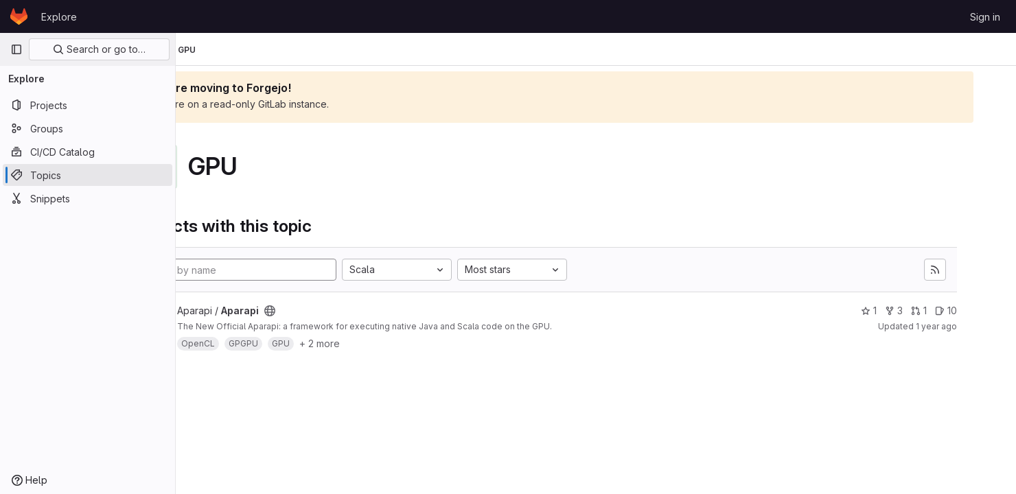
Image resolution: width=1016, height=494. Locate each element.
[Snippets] (87, 198)
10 (972, 310)
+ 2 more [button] (395, 343)
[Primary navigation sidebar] (16, 49)
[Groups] (87, 128)
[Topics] (87, 175)
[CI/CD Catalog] (87, 152)
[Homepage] (19, 16)
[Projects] (87, 105)
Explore (59, 17)
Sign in (985, 17)
